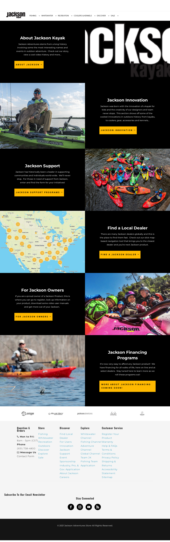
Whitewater (45, 439)
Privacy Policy (110, 459)
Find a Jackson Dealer (118, 256)
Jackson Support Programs (38, 194)
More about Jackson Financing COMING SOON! (126, 388)
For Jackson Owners (32, 318)
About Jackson (28, 66)
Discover (43, 451)
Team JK (86, 459)
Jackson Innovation (117, 132)
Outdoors (44, 447)
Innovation (66, 447)
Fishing (43, 435)
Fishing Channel (91, 443)
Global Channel (90, 455)
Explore (43, 455)
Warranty (107, 443)
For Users (66, 443)
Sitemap (107, 479)
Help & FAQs (109, 447)
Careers (64, 479)
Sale (41, 459)
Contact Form (25, 458)
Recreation (45, 443)
